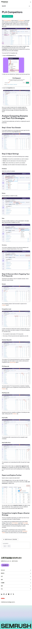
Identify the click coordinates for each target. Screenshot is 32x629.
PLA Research (21, 20)
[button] (9, 546)
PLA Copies (25, 523)
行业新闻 (2, 582)
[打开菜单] (30, 2)
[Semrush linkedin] (1, 594)
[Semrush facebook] (11, 594)
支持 (2, 579)
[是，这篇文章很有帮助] (5, 546)
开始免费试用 (5, 565)
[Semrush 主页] (4, 2)
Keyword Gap (12, 362)
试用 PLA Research (7, 16)
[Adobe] (3, 598)
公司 (2, 576)
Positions (4, 305)
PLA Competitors (7, 20)
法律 (2, 585)
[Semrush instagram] (4, 594)
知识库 (4, 6)
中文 (2, 588)
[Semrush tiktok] (6, 594)
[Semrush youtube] (8, 594)
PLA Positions (15, 523)
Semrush (3, 570)
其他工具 (2, 573)
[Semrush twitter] (13, 594)
